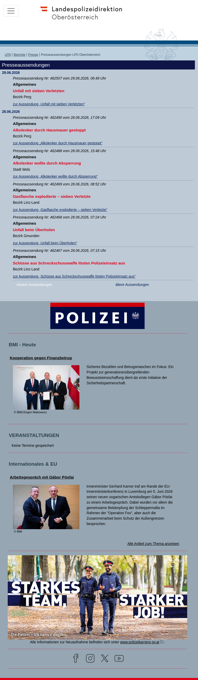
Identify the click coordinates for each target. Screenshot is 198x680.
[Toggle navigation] (11, 11)
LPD (8, 55)
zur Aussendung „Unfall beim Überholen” (45, 243)
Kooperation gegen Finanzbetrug (41, 358)
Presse (33, 55)
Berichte (19, 55)
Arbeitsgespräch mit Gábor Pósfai (42, 477)
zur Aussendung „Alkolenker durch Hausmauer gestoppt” (57, 143)
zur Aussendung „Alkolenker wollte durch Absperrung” (55, 176)
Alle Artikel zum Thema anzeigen (153, 544)
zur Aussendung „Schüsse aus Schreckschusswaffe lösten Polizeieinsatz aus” (74, 276)
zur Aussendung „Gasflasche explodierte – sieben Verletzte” (60, 210)
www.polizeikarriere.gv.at (139, 642)
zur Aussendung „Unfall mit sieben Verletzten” (49, 104)
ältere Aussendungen (132, 285)
